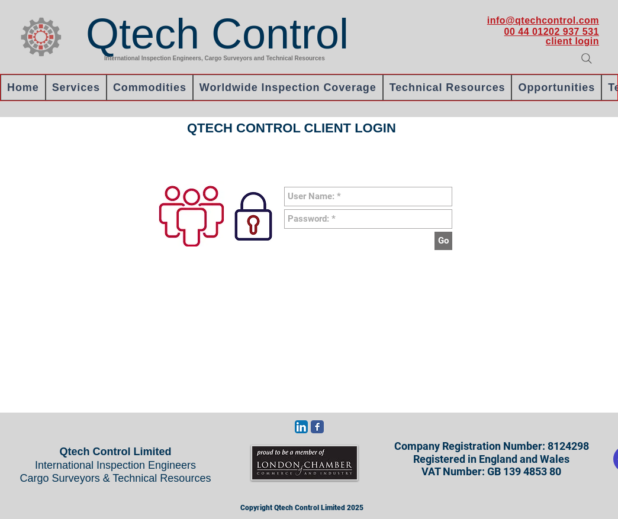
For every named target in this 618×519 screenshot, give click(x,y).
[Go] (443, 241)
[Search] (586, 58)
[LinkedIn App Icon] (301, 426)
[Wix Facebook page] (317, 426)
